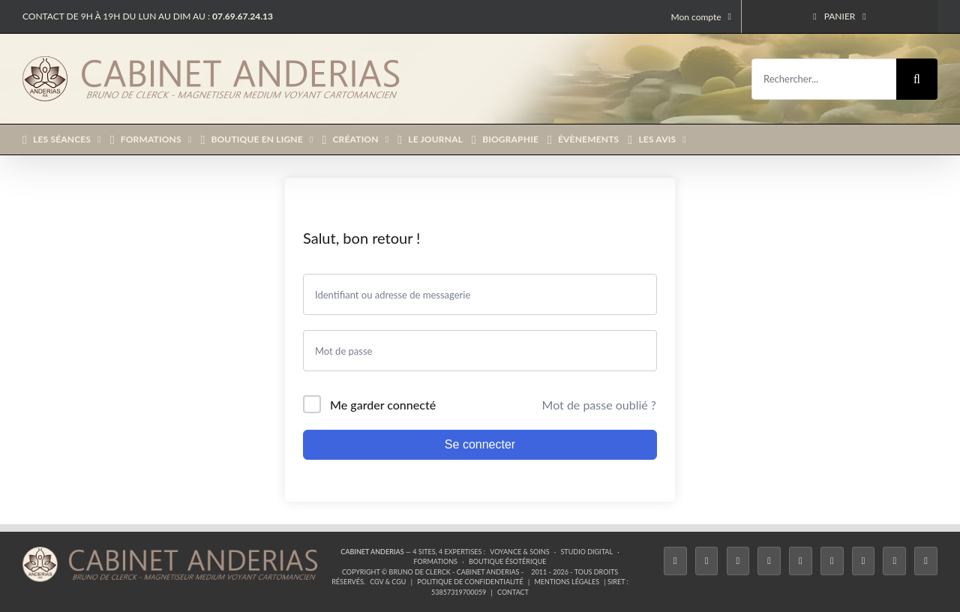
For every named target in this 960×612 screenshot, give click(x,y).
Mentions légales (567, 582)
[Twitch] (800, 561)
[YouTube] (832, 561)
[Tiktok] (769, 561)
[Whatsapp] (894, 561)
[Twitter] (706, 561)
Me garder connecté (383, 405)
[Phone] (926, 561)
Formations (436, 561)
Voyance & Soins (519, 552)
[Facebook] (675, 561)
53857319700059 (458, 592)
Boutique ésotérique (508, 561)
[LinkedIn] (863, 561)
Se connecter (480, 444)
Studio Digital (586, 552)
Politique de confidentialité (470, 582)
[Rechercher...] (824, 79)
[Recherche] (917, 79)
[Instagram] (738, 561)
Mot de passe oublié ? (599, 405)
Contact (513, 592)
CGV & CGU (388, 582)
